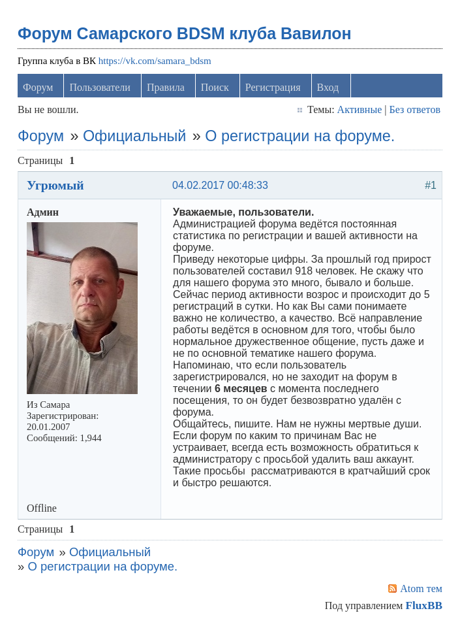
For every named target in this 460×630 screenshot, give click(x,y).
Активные (359, 109)
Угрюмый (55, 185)
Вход (328, 87)
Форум (38, 87)
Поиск (215, 87)
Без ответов (414, 109)
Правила (166, 87)
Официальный (135, 135)
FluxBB (423, 605)
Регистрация (273, 87)
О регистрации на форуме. (300, 135)
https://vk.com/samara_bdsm (155, 61)
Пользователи (99, 87)
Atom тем (421, 588)
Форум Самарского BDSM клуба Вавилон (185, 33)
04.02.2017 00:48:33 (220, 185)
